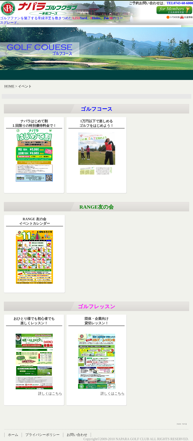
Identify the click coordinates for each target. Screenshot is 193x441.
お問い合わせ (77, 435)
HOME (9, 86)
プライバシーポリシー (42, 435)
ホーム (13, 435)
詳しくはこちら (50, 393)
